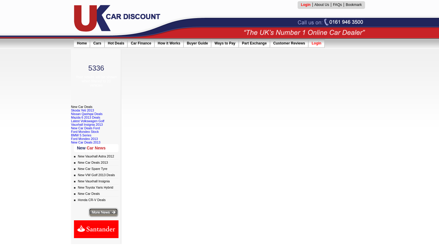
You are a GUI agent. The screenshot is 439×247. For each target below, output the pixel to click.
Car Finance (141, 43)
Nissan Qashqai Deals (86, 114)
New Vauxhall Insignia (94, 181)
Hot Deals (116, 43)
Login (316, 43)
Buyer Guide (197, 43)
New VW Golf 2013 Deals (96, 175)
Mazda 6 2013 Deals (85, 117)
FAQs (337, 5)
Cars (97, 43)
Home (82, 43)
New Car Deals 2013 (85, 142)
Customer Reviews (289, 43)
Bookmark (354, 5)
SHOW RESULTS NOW (96, 94)
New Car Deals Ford (85, 128)
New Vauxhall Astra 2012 (96, 156)
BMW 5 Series (81, 135)
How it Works (169, 43)
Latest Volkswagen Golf (87, 121)
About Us (322, 5)
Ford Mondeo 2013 (84, 139)
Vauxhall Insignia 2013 (87, 124)
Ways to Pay (224, 43)
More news (103, 212)
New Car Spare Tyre (92, 168)
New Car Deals (89, 193)
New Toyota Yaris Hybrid (95, 187)
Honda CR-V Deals (92, 200)
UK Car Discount (117, 18)
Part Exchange (254, 43)
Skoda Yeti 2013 (82, 110)
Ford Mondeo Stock (85, 131)
